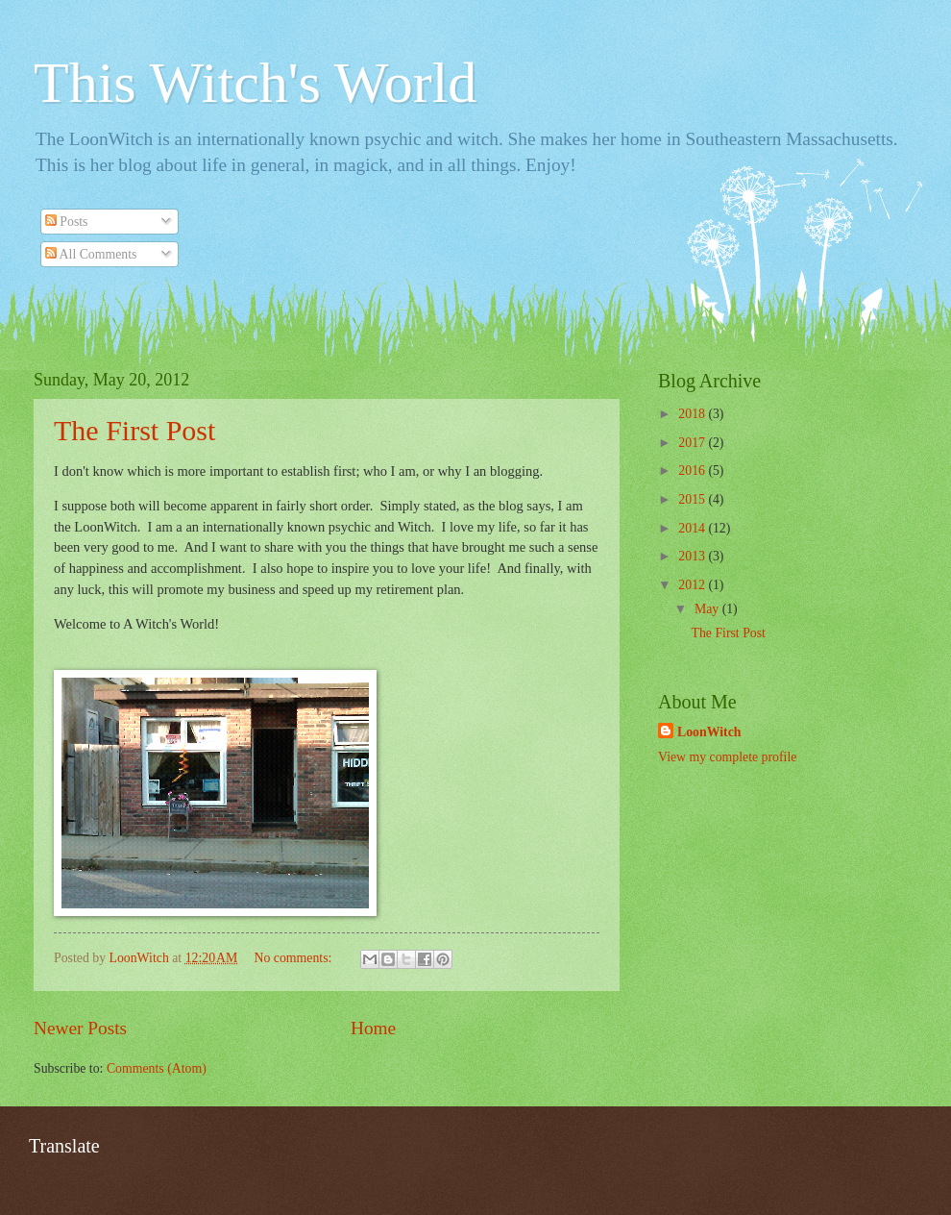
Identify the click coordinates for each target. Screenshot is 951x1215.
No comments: (295, 958)
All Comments (91, 254)
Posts (66, 221)
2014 (693, 528)
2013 (693, 556)
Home (373, 1028)
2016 (693, 470)
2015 (693, 499)
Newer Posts (80, 1028)
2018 (693, 414)
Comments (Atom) (157, 1068)
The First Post (134, 430)
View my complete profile (727, 757)
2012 (693, 585)
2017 (693, 442)
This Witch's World (255, 82)
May (708, 609)
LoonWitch (709, 732)
